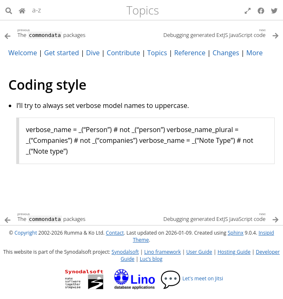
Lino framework (162, 251)
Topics (143, 10)
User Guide (199, 251)
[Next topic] (210, 33)
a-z (36, 10)
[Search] (8, 10)
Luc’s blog (151, 258)
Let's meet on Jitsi (191, 278)
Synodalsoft (125, 251)
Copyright (26, 232)
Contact (115, 232)
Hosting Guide (234, 251)
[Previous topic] (73, 33)
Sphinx (235, 232)
